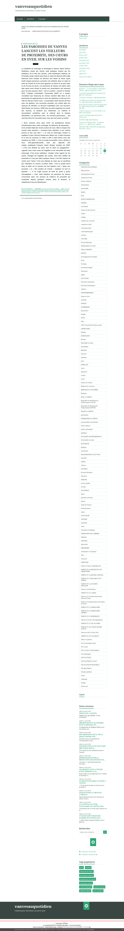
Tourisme (84, 523)
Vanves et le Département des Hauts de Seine (93, 603)
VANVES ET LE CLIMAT (88, 593)
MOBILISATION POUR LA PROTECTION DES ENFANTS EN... (92, 759)
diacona (66, 190)
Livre (82, 368)
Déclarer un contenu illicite (38, 927)
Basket (83, 192)
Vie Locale (84, 647)
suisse (83, 512)
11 (104, 148)
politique (84, 433)
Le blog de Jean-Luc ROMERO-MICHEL (92, 107)
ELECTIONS (85, 278)
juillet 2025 (82, 74)
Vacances (84, 559)
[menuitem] (20, 18)
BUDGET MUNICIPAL (88, 199)
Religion (83, 447)
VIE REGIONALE (86, 668)
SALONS (83, 458)
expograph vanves (86, 883)
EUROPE (83, 303)
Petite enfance (85, 426)
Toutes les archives (85, 77)
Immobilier (84, 347)
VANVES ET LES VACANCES (90, 636)
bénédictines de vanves (87, 879)
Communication (86, 228)
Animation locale (86, 178)
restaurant (84, 451)
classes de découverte (88, 210)
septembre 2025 (84, 68)
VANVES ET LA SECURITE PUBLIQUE (89, 585)
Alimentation (85, 170)
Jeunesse (84, 357)
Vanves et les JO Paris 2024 (89, 632)
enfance (83, 289)
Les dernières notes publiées (62, 925)
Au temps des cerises (94, 90)
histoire (83, 339)
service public (85, 483)
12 (81, 151)
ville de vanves (85, 891)
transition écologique (88, 530)
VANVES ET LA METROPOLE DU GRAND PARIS (91, 570)
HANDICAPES (85, 336)
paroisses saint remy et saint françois (37, 190)
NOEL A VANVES (86, 397)
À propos (42, 19)
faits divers (84, 311)
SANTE (83, 462)
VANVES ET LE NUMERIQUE (90, 616)
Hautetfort (66, 923)
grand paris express (86, 875)
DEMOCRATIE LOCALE (88, 246)
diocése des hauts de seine (52, 191)
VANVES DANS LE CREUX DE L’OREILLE (90, 794)
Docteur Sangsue (95, 124)
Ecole (82, 260)
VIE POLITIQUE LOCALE (89, 661)
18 (104, 151)
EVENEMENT (85, 307)
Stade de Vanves (86, 505)
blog (90, 927)
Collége (83, 217)
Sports (83, 501)
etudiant (84, 300)
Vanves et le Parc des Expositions (92, 620)
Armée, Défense (86, 181)
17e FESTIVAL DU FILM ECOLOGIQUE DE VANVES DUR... (92, 805)
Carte (81, 694)
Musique (84, 393)
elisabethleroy (93, 120)
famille (83, 314)
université (84, 544)
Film (82, 321)
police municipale (87, 429)
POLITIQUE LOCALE (87, 440)
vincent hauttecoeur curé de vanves (55, 192)
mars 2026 (82, 52)
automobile (84, 188)
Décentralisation (86, 242)
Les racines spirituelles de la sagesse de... (92, 93)
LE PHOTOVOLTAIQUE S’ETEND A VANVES (92, 782)
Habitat (83, 332)
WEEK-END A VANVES (88, 713)
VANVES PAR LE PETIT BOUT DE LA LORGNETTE (46, 31)
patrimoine (84, 415)
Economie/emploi (86, 267)
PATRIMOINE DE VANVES (89, 419)
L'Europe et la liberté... (86, 97)
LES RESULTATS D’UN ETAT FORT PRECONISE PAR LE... (92, 747)
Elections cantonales (87, 282)
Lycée (83, 379)
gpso (81, 867)
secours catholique (37, 192)
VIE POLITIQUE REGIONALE (90, 665)
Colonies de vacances (88, 221)
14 (89, 151)
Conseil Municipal (87, 232)
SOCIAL (83, 487)
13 (85, 151)
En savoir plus (90, 929)
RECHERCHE (85, 444)
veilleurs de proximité (56, 190)
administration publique (89, 167)
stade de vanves (99, 887)
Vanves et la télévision (88, 589)
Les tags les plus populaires (75, 925)
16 (97, 151)
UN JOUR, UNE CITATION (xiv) (89, 127)
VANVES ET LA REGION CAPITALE (92, 575)
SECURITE (84, 469)
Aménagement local (87, 174)
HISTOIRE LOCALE (87, 343)
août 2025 (82, 71)
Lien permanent (27, 189)
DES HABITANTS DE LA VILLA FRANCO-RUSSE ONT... (91, 735)
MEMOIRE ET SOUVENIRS (89, 390)
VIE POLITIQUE (86, 657)
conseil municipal (85, 887)
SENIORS (84, 480)
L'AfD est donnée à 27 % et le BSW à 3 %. (92, 111)
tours (82, 526)
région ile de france (86, 871)
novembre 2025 (84, 63)
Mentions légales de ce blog (50, 927)
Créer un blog (59, 923)
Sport (83, 494)
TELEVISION (85, 516)
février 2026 (83, 55)
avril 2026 (82, 50)
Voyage (83, 683)
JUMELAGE (84, 365)
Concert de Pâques (85, 115)
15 (93, 151)
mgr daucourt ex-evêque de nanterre (33, 191)
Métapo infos (101, 97)
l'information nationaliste (93, 102)
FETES (83, 318)
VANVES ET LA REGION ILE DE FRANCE (91, 579)
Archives (30, 19)
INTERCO (84, 350)
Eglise (44, 189)
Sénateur (84, 476)
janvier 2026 (83, 58)
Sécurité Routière (86, 472)
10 (101, 148)
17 (101, 151)
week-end (84, 686)
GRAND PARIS (85, 329)
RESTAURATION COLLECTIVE (90, 454)
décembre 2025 (84, 60)
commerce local (86, 224)
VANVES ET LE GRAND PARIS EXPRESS (90, 612)
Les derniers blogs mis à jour (49, 925)
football (88, 867)
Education (84, 271)
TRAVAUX (84, 541)
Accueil (20, 19)
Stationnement (86, 508)
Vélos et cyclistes (86, 640)
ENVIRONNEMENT (87, 293)
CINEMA (84, 203)
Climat (83, 214)
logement (84, 372)
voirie (83, 675)
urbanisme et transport (88, 552)
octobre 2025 (83, 66)
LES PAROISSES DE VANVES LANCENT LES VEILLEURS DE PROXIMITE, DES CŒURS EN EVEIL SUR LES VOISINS (45, 52)
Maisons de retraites (87, 386)
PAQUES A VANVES (87, 411)
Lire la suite (83, 38)
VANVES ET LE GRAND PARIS (90, 607)
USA (82, 555)
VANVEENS (84, 562)
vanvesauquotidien (33, 6)
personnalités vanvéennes (89, 422)
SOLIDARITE (49, 189)
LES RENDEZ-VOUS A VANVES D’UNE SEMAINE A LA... (91, 770)
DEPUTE (83, 253)
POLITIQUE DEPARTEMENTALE (91, 437)
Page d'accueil (25, 31)
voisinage (56, 189)
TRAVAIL (84, 537)
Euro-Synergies (87, 95)
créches (83, 235)
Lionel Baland (86, 113)
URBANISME (85, 548)
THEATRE (84, 519)
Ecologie (84, 264)
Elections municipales (88, 285)
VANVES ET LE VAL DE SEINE (90, 623)
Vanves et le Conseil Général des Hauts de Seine (91, 597)
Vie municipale (86, 654)
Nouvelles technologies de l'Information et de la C (89, 401)
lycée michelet (98, 891)
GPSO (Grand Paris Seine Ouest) (91, 325)
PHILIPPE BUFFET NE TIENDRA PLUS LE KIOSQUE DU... (91, 724)
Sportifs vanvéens (87, 498)
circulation (84, 206)
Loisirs (83, 375)
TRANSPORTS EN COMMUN (90, 534)
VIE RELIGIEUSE (86, 672)
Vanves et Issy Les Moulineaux (91, 566)
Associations (85, 185)
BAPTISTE (82, 120)
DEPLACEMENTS (86, 249)
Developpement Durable (89, 257)
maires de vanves (86, 383)
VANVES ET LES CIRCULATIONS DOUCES (91, 628)
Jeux (82, 361)
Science (83, 465)
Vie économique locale (88, 643)
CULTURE (84, 239)
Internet (83, 354)
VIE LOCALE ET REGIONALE (90, 650)
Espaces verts (85, 296)
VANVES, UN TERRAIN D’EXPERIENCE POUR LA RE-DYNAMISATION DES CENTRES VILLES (45, 27)
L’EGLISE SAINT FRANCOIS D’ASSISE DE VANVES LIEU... (90, 817)
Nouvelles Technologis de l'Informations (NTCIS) (89, 407)
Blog (82, 196)
